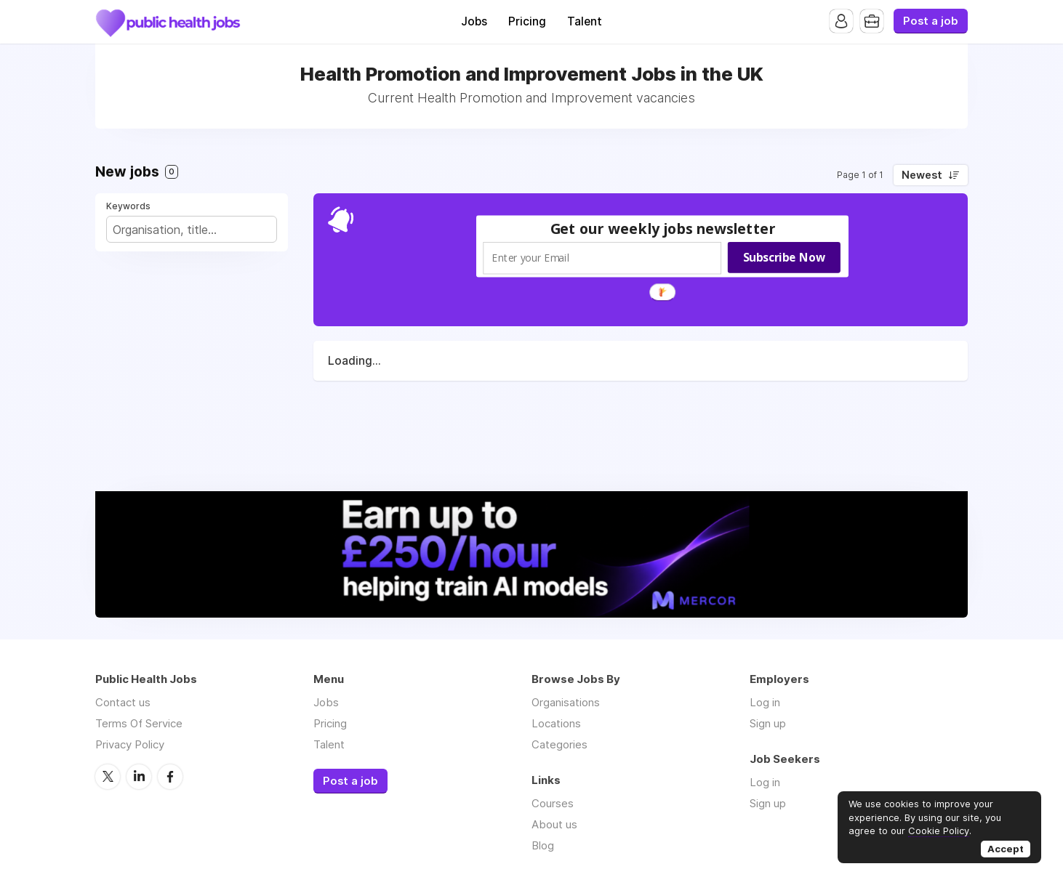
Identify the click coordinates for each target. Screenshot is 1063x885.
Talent (584, 21)
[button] (663, 228)
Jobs (474, 21)
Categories (559, 744)
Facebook (170, 776)
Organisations (566, 702)
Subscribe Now (784, 257)
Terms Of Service (138, 723)
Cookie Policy (938, 830)
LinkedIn (139, 776)
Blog (543, 845)
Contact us (123, 702)
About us (554, 824)
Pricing (527, 21)
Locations (556, 723)
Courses (553, 803)
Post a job (930, 21)
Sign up (768, 723)
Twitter (107, 776)
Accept (1005, 848)
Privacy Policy (129, 744)
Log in (765, 702)
